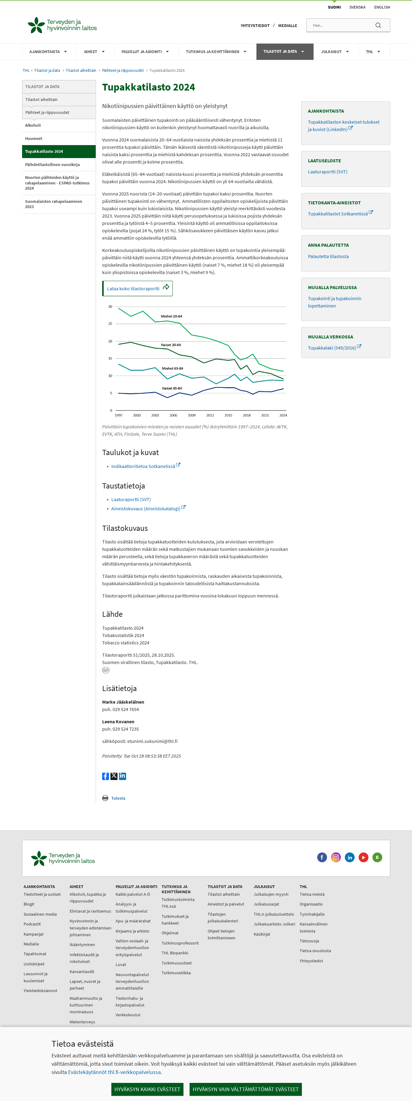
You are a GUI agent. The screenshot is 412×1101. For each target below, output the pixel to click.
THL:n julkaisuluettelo (274, 914)
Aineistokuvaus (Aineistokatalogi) (148, 508)
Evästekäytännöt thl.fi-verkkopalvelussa (114, 1072)
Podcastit (32, 924)
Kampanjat (34, 934)
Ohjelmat (170, 933)
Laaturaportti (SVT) (131, 499)
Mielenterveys (82, 1022)
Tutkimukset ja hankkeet (175, 920)
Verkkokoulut (128, 1015)
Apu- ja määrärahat (133, 921)
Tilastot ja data (47, 70)
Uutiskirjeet (34, 964)
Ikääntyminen (82, 944)
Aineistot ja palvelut (226, 904)
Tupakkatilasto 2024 (44, 151)
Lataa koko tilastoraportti (138, 290)
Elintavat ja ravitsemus (90, 911)
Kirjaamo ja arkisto (132, 931)
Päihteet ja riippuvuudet (123, 70)
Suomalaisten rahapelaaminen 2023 (53, 204)
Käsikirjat (262, 934)
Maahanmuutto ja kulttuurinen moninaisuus (86, 1005)
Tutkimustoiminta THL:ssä (178, 903)
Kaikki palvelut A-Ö (133, 894)
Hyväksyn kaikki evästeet (147, 1089)
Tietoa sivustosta (315, 950)
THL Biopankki (175, 953)
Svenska (357, 7)
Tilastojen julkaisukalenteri (223, 917)
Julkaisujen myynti (271, 894)
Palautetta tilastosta (328, 256)
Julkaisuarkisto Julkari (274, 924)
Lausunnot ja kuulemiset (36, 977)
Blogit (29, 904)
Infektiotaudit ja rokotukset (84, 958)
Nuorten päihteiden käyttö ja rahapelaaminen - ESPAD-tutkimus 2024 (57, 183)
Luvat (121, 964)
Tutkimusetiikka (176, 972)
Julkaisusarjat (266, 904)
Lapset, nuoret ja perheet (85, 985)
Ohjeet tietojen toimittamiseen (222, 934)
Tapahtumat (35, 953)
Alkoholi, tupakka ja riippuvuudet (88, 897)
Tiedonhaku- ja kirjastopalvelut (130, 1001)
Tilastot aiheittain (81, 70)
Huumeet (33, 138)
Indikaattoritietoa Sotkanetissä (145, 466)
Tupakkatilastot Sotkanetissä (340, 214)
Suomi (334, 7)
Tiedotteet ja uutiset (42, 894)
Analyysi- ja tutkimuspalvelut (132, 907)
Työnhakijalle (312, 914)
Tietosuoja (309, 941)
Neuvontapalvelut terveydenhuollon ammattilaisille (132, 981)
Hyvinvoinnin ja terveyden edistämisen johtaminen (90, 927)
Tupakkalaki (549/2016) (334, 348)
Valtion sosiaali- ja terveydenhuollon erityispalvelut (132, 947)
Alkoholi (33, 125)
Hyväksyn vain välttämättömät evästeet (246, 1089)
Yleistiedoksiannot (40, 990)
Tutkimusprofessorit (180, 943)
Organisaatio (311, 904)
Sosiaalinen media (40, 914)
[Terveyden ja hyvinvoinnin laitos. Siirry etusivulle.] (90, 858)
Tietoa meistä (312, 894)
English (382, 7)
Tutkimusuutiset (177, 963)
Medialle (287, 25)
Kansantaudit (82, 971)
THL (26, 70)
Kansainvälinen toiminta (314, 927)
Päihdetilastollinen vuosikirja (52, 164)
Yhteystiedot (255, 25)
